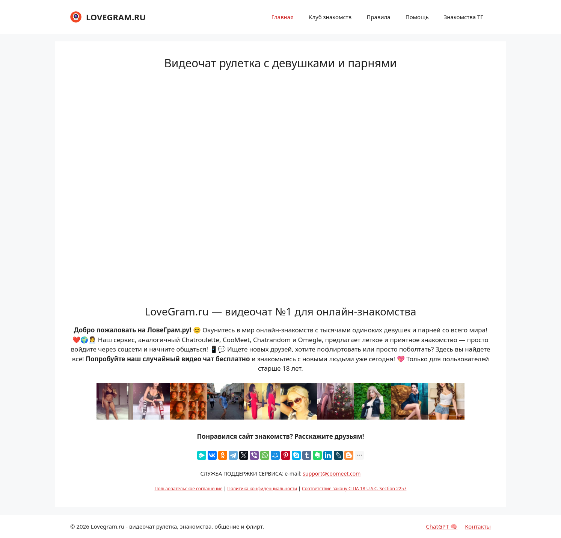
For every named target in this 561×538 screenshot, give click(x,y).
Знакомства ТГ (463, 17)
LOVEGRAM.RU (116, 17)
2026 (82, 526)
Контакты (478, 526)
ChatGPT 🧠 (441, 526)
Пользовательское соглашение (189, 488)
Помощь (417, 17)
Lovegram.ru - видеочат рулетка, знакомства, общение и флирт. (177, 526)
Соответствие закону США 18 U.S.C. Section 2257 (354, 488)
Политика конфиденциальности (262, 488)
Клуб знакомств (330, 17)
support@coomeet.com (331, 473)
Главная (282, 17)
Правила (378, 17)
